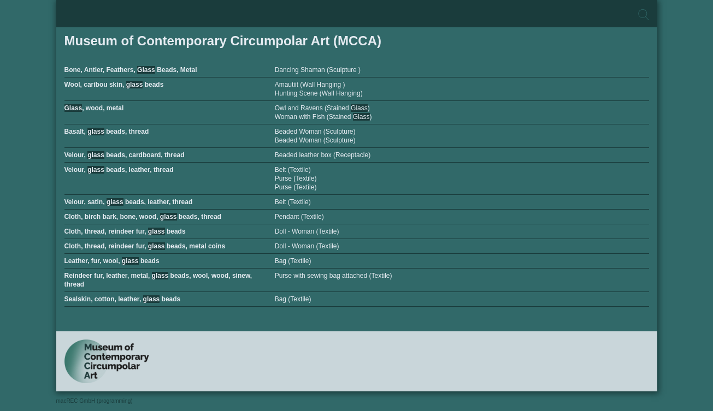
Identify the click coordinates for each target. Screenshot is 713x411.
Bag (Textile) (293, 261)
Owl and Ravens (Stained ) (322, 108)
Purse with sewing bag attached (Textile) (333, 275)
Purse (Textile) (296, 178)
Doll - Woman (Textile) (307, 231)
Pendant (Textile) (299, 217)
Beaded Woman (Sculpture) (315, 131)
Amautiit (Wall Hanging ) (310, 84)
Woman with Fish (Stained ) (323, 117)
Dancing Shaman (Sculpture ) (318, 70)
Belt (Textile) (293, 170)
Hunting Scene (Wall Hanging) (319, 93)
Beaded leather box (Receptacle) (322, 155)
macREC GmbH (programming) (94, 401)
